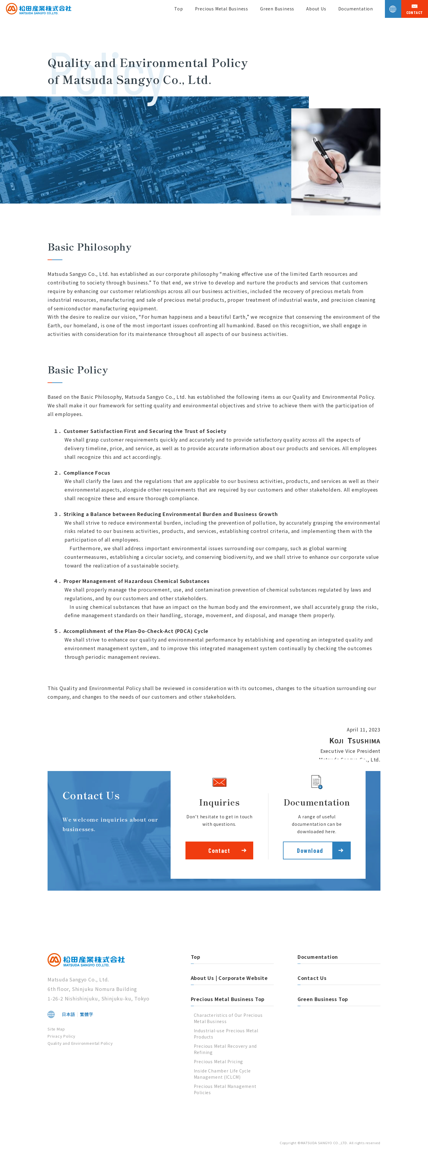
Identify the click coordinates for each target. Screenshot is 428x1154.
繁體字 (86, 1014)
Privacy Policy (61, 1036)
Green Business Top (323, 999)
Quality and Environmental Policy (80, 1043)
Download (310, 850)
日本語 (68, 1014)
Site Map (56, 1029)
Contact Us (312, 977)
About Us (316, 9)
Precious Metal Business (221, 9)
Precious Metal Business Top (228, 999)
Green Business (277, 9)
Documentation (355, 9)
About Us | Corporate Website (229, 977)
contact (414, 12)
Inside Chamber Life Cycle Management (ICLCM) (222, 1074)
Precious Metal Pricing (218, 1061)
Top (178, 9)
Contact (219, 850)
